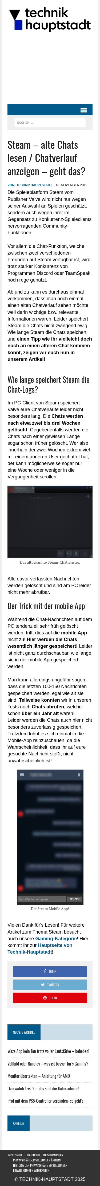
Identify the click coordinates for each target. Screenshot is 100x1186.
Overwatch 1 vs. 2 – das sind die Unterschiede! (43, 1088)
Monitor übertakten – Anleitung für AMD (38, 1076)
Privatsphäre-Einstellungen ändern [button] (37, 1160)
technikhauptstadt (34, 185)
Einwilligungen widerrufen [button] (31, 1170)
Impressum (14, 1155)
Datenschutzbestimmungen (45, 1155)
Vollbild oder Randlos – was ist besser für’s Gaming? (47, 1063)
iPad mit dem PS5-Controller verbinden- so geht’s (45, 1101)
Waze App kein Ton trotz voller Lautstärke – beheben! (48, 1051)
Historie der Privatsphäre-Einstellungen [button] (40, 1165)
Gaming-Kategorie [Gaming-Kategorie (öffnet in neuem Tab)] (56, 938)
